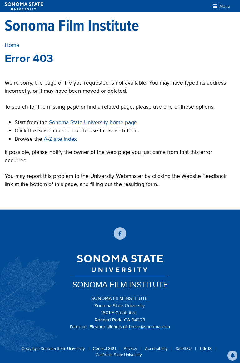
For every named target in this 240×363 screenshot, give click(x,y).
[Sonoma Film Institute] (72, 25)
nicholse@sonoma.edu (146, 326)
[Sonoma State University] (24, 6)
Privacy (131, 348)
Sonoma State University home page (93, 122)
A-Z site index (60, 139)
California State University (119, 355)
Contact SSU (105, 348)
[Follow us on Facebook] (120, 233)
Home (12, 45)
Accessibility (157, 348)
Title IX (206, 348)
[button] (233, 356)
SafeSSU (184, 348)
